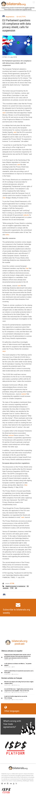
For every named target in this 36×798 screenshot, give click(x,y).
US (16, 588)
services (6, 588)
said (3, 113)
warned (23, 394)
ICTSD (12, 583)
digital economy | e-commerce (15, 586)
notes (7, 235)
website (26, 215)
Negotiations (10, 17)
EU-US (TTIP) (21, 17)
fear (27, 268)
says (4, 351)
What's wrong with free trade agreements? (12, 724)
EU (28, 586)
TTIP (12, 588)
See (4, 198)
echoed (11, 435)
